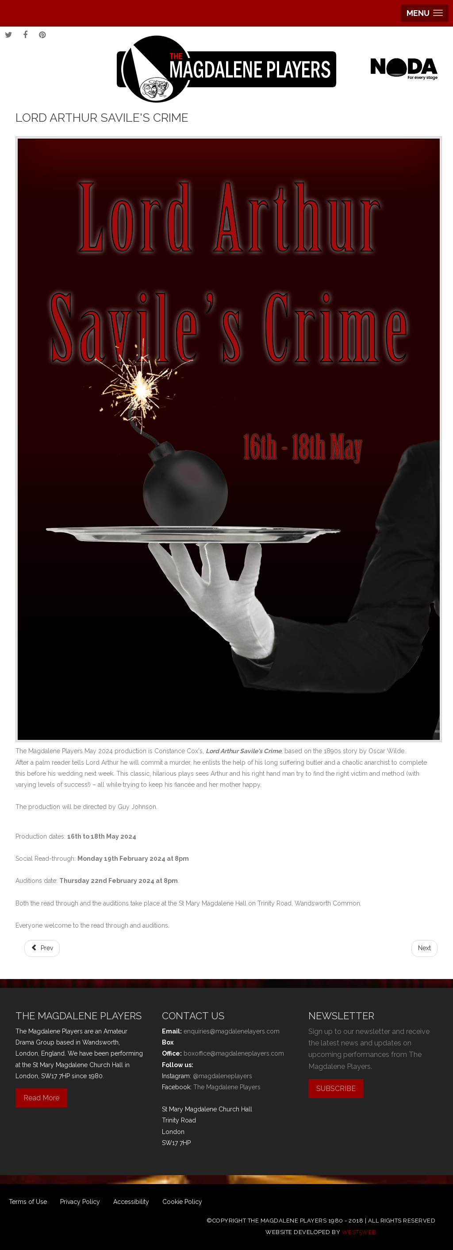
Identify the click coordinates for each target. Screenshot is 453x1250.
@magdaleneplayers (222, 1076)
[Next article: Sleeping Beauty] (424, 948)
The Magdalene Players (227, 1087)
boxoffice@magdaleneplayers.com (234, 1053)
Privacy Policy (80, 1201)
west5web (359, 1232)
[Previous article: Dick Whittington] (42, 948)
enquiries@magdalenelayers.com (232, 1031)
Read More (41, 1098)
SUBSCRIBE (336, 1088)
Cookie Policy (182, 1201)
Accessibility (131, 1201)
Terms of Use (28, 1201)
